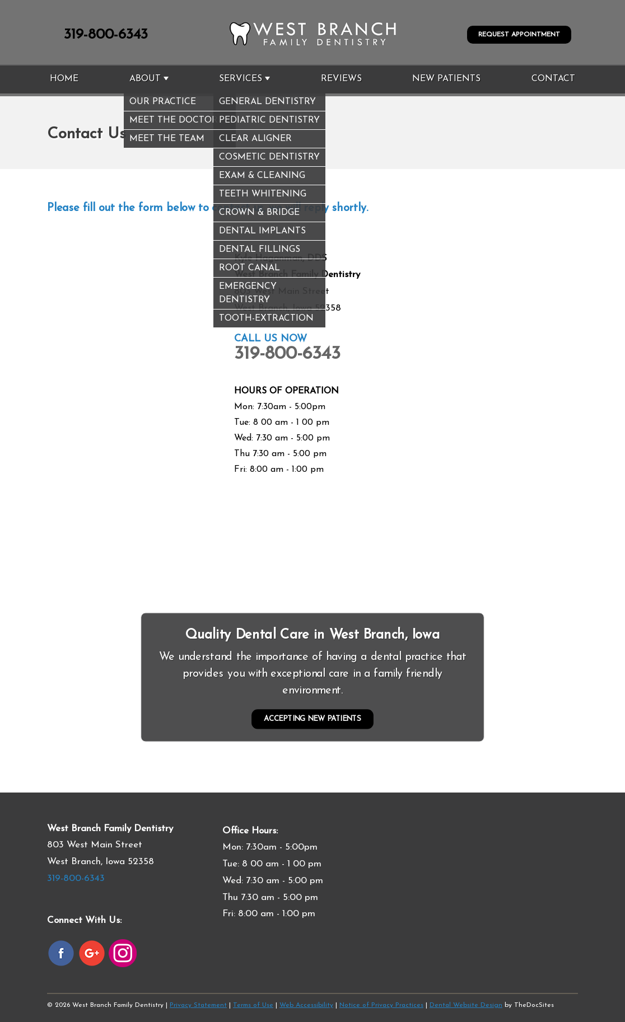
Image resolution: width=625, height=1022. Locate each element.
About (145, 78)
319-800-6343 (106, 35)
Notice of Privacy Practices (381, 1005)
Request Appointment (519, 34)
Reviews (341, 78)
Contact (553, 78)
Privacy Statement (198, 1005)
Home (64, 78)
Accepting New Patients (312, 719)
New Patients (446, 78)
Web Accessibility (306, 1005)
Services (240, 78)
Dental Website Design (466, 1005)
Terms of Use (253, 1005)
